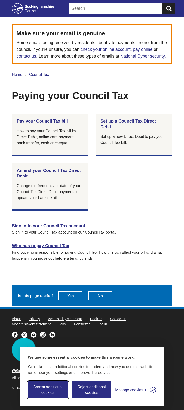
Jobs (62, 324)
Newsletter (82, 324)
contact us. (27, 56)
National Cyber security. (143, 56)
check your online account (106, 49)
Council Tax (39, 74)
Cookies (96, 319)
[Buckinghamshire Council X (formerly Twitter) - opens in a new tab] (26, 334)
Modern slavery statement (31, 324)
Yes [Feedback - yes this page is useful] (70, 296)
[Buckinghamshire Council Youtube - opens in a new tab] (35, 334)
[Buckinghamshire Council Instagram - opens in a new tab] (44, 334)
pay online (143, 49)
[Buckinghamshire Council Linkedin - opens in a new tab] (53, 334)
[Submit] (168, 8)
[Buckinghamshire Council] (33, 8)
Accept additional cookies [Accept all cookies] (48, 390)
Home (17, 74)
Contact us (118, 319)
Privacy (34, 319)
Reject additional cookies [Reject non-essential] (91, 390)
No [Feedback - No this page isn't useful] (100, 296)
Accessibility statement (65, 319)
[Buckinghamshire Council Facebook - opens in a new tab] (16, 334)
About (16, 319)
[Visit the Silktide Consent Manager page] (153, 390)
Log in (102, 324)
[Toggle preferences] (131, 390)
